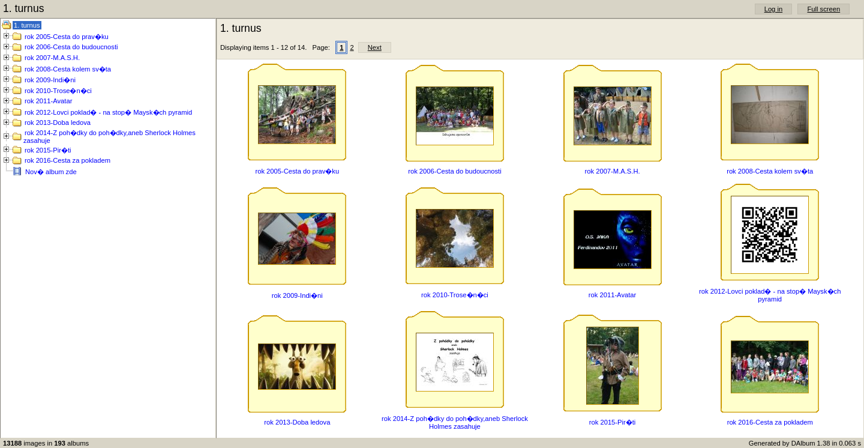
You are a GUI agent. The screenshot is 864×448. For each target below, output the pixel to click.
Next (375, 47)
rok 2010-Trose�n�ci (58, 90)
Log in (773, 9)
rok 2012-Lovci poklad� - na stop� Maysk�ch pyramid (108, 112)
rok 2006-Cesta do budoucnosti (71, 46)
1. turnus (27, 25)
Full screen (823, 9)
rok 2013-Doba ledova (58, 122)
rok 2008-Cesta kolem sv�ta (68, 69)
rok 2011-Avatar (48, 100)
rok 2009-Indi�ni (50, 79)
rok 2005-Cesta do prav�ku (67, 36)
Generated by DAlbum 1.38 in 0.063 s (805, 443)
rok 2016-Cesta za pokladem (67, 160)
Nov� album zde (51, 171)
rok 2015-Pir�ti (48, 150)
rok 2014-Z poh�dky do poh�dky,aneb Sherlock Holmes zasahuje (109, 136)
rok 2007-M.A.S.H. (52, 57)
